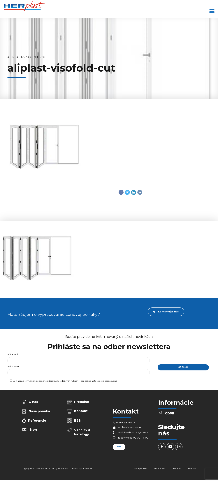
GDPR (169, 413)
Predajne (81, 402)
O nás (33, 402)
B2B (77, 420)
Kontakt (81, 411)
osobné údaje (46, 380)
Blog (33, 429)
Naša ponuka (39, 411)
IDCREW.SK (86, 468)
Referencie (37, 420)
